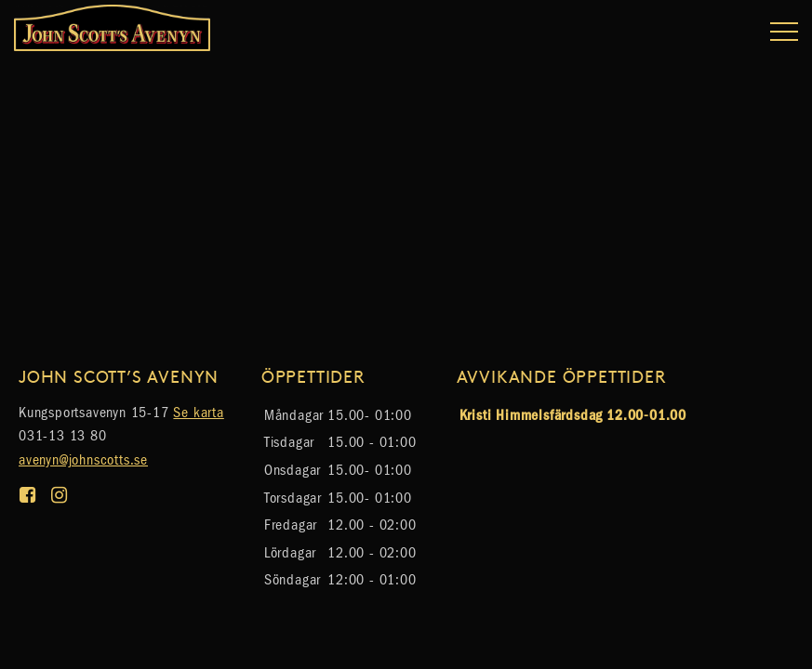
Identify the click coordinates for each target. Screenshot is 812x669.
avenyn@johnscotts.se (83, 459)
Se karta (198, 412)
